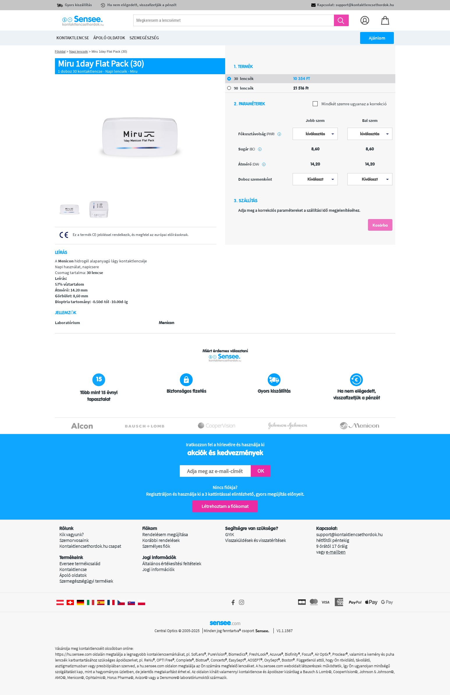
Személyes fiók (156, 546)
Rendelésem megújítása (165, 534)
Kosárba (380, 225)
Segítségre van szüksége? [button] (251, 529)
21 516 (300, 88)
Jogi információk (158, 569)
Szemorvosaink (73, 540)
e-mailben (336, 552)
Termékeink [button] (71, 558)
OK (260, 471)
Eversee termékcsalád (79, 563)
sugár (250, 149)
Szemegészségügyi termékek (86, 581)
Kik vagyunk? (71, 534)
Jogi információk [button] (159, 558)
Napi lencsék (78, 51)
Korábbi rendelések (160, 540)
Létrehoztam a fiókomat (225, 506)
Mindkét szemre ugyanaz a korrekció (350, 104)
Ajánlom (377, 38)
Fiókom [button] (149, 529)
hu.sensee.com (152, 666)
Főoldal (60, 51)
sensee (225, 622)
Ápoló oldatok (72, 575)
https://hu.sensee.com (73, 654)
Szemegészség (144, 37)
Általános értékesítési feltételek (171, 563)
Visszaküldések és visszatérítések (255, 540)
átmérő (252, 164)
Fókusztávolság (259, 133)
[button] (100, 529)
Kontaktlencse (73, 569)
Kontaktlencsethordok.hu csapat (90, 546)
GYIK (229, 534)
